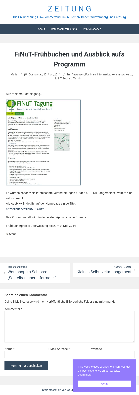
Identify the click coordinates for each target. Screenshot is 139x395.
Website (96, 349)
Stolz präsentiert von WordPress (61, 390)
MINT (62, 78)
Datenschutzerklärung (64, 29)
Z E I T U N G (69, 9)
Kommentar (13, 309)
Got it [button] (104, 383)
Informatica (108, 74)
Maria (17, 74)
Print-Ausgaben (92, 29)
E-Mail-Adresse (59, 349)
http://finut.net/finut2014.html (26, 209)
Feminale (94, 74)
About (41, 29)
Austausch (82, 74)
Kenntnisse (122, 74)
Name (9, 349)
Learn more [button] (85, 374)
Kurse (54, 78)
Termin (81, 78)
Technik (71, 78)
